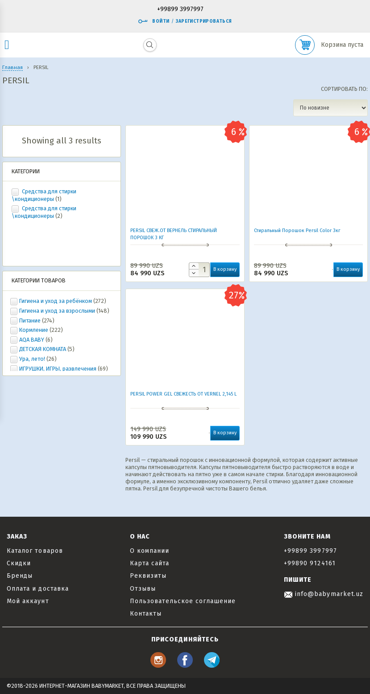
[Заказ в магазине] (330, 107)
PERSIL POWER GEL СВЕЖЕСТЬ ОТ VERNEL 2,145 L (183, 394)
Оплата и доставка (38, 588)
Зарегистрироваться (204, 21)
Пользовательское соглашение (183, 601)
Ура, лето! (32, 358)
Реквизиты (148, 576)
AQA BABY (31, 339)
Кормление (33, 330)
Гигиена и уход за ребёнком (55, 301)
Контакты (146, 613)
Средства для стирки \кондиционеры (44, 195)
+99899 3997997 (180, 9)
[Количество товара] (199, 270)
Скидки (19, 563)
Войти (153, 21)
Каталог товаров (35, 551)
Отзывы (143, 588)
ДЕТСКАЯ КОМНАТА (42, 349)
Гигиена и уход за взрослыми (57, 310)
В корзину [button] (225, 269)
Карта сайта (150, 563)
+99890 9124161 (310, 563)
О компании (150, 551)
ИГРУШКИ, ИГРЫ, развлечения (57, 368)
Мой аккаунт (28, 601)
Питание (30, 320)
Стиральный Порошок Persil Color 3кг (297, 230)
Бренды (20, 576)
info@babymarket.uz (323, 594)
